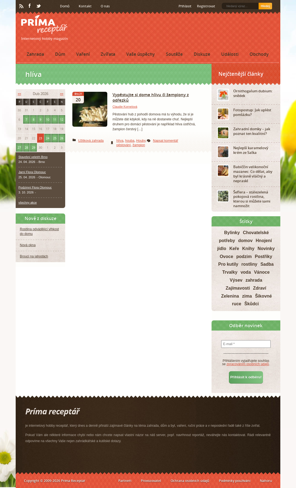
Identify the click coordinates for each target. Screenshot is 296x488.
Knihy (248, 248)
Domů (65, 6)
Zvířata (108, 54)
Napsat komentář (165, 141)
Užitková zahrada (91, 141)
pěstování (123, 145)
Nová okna (27, 245)
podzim (244, 256)
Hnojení (264, 240)
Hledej (265, 6)
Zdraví (259, 288)
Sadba (267, 264)
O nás (105, 6)
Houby (141, 141)
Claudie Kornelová (125, 106)
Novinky (266, 248)
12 (61, 119)
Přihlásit (185, 6)
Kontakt (85, 6)
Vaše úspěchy (140, 54)
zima (247, 296)
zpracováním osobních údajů (248, 364)
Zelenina (230, 296)
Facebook (30, 6)
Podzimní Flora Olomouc (35, 187)
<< (19, 94)
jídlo (221, 248)
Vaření (83, 54)
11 (54, 119)
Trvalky (229, 272)
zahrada (254, 280)
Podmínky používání (234, 480)
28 (26, 147)
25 (54, 138)
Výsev (236, 280)
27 (19, 147)
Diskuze (202, 54)
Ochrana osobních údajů (190, 480)
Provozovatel (151, 480)
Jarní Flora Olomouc (32, 172)
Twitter (39, 6)
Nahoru (266, 480)
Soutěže (174, 54)
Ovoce (226, 256)
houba (129, 141)
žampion (139, 145)
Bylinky (232, 232)
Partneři (124, 480)
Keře (234, 248)
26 (61, 138)
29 (33, 147)
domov (245, 240)
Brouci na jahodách (34, 256)
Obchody (259, 54)
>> (61, 94)
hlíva (119, 141)
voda (245, 272)
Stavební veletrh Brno (33, 157)
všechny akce (27, 202)
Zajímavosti (238, 288)
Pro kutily (228, 264)
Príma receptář (44, 24)
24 (47, 138)
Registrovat (206, 6)
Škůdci (251, 303)
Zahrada (35, 54)
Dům (60, 54)
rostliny (249, 264)
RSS (21, 6)
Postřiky (263, 256)
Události (230, 54)
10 (47, 119)
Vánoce (262, 272)
